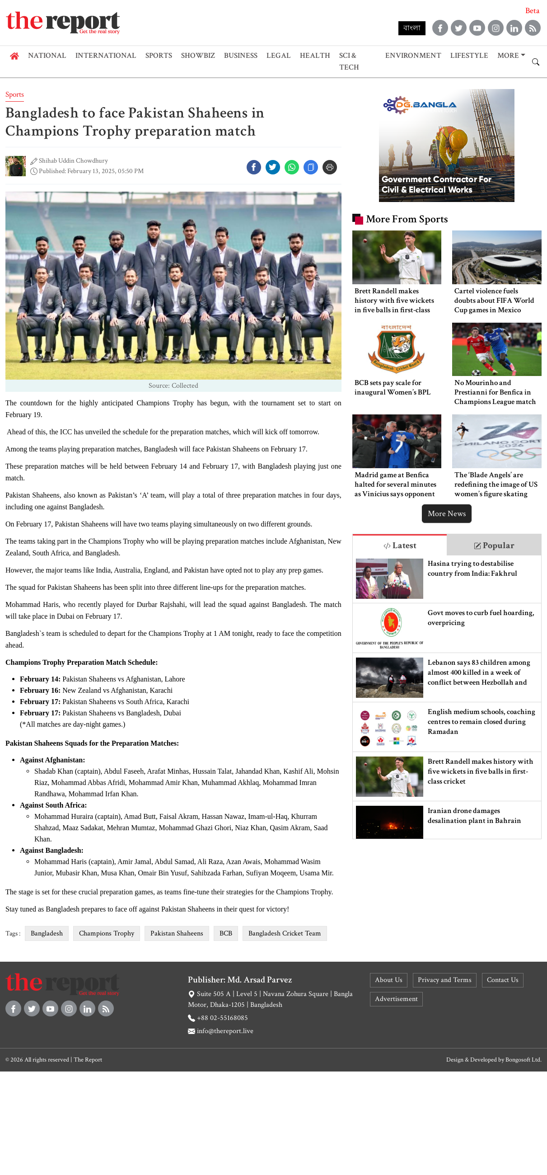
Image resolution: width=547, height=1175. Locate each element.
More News (447, 513)
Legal (278, 56)
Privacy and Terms (445, 980)
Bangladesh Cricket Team (284, 933)
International (105, 56)
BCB (226, 933)
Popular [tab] (494, 545)
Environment (413, 56)
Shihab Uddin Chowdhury (73, 160)
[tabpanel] (447, 697)
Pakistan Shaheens (176, 933)
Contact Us (503, 980)
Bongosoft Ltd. (523, 1060)
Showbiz (198, 56)
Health (315, 56)
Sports (158, 56)
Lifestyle (469, 56)
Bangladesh (47, 933)
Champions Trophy (106, 933)
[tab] (400, 544)
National (47, 56)
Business (240, 56)
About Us (388, 980)
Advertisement (396, 999)
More (508, 56)
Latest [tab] (399, 545)
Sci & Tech (349, 61)
